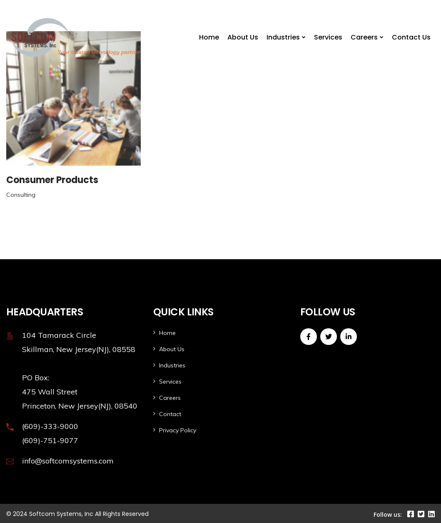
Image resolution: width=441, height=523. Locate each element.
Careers (364, 37)
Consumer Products (52, 180)
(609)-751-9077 (50, 440)
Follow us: (388, 514)
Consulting (20, 194)
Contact (170, 414)
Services (328, 37)
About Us (242, 37)
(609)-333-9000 (50, 426)
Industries (283, 37)
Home (209, 37)
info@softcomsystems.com (68, 461)
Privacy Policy (177, 430)
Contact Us (411, 37)
